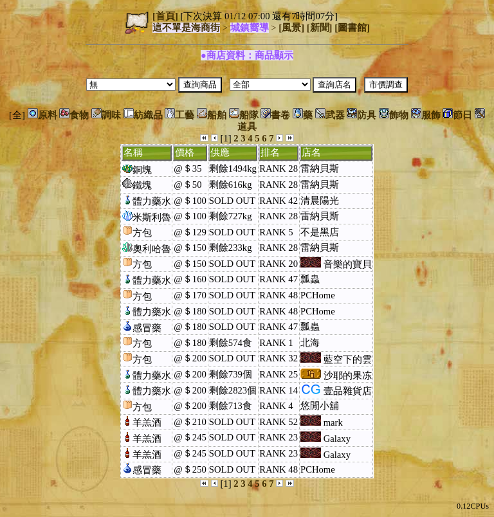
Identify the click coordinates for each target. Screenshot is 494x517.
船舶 (211, 115)
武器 (330, 115)
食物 (74, 115)
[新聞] (320, 28)
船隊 (244, 115)
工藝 (179, 115)
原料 (42, 115)
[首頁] (165, 16)
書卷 (275, 115)
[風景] (291, 28)
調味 (106, 115)
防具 (361, 115)
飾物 (393, 115)
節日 (457, 115)
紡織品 (143, 115)
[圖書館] (352, 28)
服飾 (426, 115)
